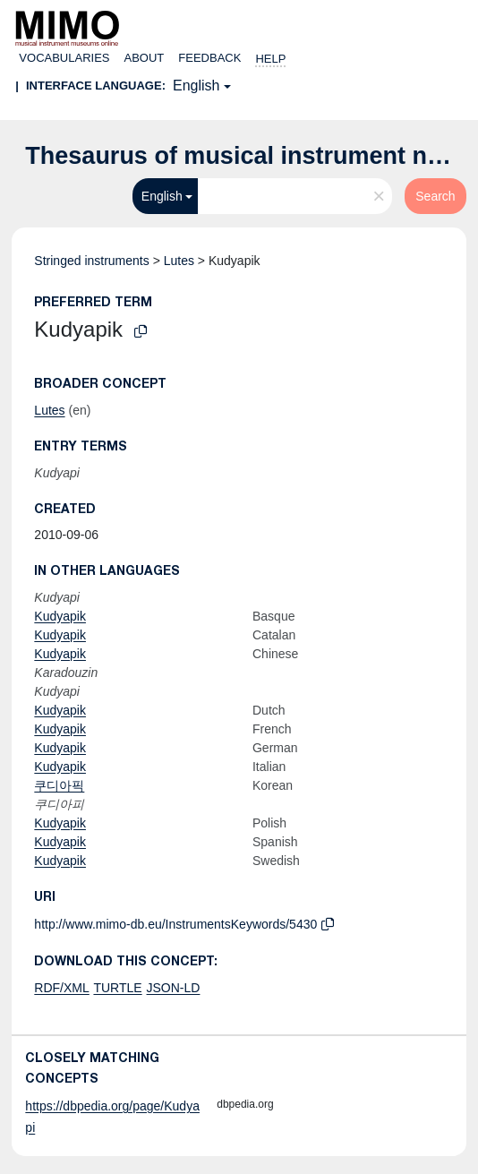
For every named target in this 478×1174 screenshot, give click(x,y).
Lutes (179, 260)
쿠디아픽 (59, 785)
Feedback (209, 57)
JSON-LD (174, 988)
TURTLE (117, 988)
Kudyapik (60, 616)
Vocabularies (64, 57)
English (196, 85)
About (144, 57)
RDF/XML (61, 988)
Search (435, 196)
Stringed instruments (91, 260)
